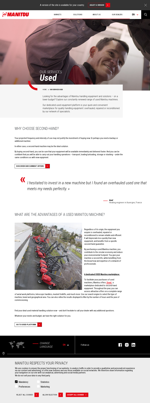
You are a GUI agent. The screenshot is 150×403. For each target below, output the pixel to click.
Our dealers (117, 14)
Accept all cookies (77, 395)
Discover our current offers (33, 166)
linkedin (132, 345)
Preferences (24, 386)
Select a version (100, 5)
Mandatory (23, 382)
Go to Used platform (29, 325)
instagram (125, 345)
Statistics (45, 382)
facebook (118, 345)
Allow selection (52, 395)
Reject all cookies (27, 395)
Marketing (45, 386)
